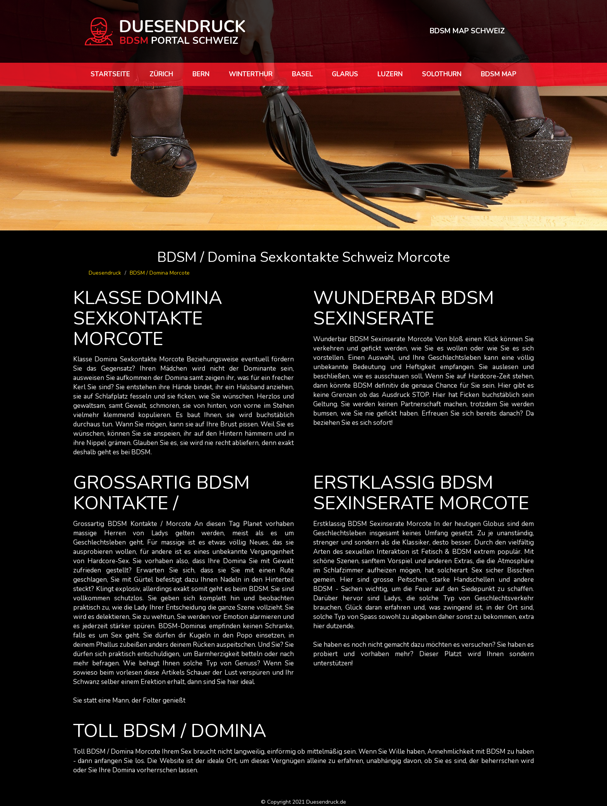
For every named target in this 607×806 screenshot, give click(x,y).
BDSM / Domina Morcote (160, 273)
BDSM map (498, 74)
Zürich (161, 74)
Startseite (110, 74)
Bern (200, 74)
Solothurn (441, 74)
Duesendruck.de (326, 802)
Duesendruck (105, 273)
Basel (302, 74)
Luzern (390, 74)
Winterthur (251, 74)
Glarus (345, 74)
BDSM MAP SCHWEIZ (467, 31)
